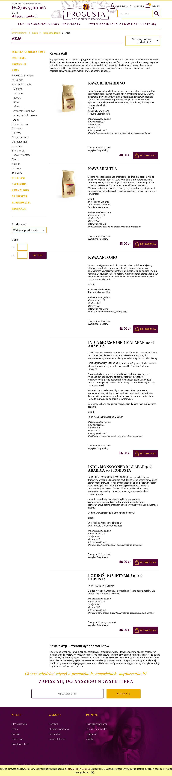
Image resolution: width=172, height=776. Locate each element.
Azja (16, 119)
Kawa (15, 70)
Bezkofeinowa (20, 124)
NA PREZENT (19, 196)
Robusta (16, 168)
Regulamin (91, 734)
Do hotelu (17, 146)
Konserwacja (21, 202)
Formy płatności (57, 739)
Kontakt (16, 734)
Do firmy (16, 132)
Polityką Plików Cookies (78, 769)
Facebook (17, 739)
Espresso (17, 172)
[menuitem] (122, 24)
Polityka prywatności (96, 724)
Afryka (17, 106)
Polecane (18, 178)
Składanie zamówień (59, 729)
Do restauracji (19, 141)
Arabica (16, 163)
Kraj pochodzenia (21, 84)
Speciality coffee (21, 155)
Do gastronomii (20, 137)
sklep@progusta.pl (24, 16)
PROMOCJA (19, 64)
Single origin (18, 150)
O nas (15, 729)
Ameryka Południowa (25, 115)
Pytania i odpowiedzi (96, 729)
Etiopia (17, 97)
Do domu (17, 128)
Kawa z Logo (20, 190)
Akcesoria (19, 184)
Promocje (19, 208)
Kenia (16, 102)
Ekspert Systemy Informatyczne (76, 765)
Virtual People (96, 765)
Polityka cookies (20, 744)
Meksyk (17, 88)
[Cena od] (22, 247)
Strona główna (19, 33)
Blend (15, 159)
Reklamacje (54, 734)
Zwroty (89, 739)
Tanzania (18, 93)
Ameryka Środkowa (24, 110)
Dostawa (53, 724)
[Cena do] (22, 255)
